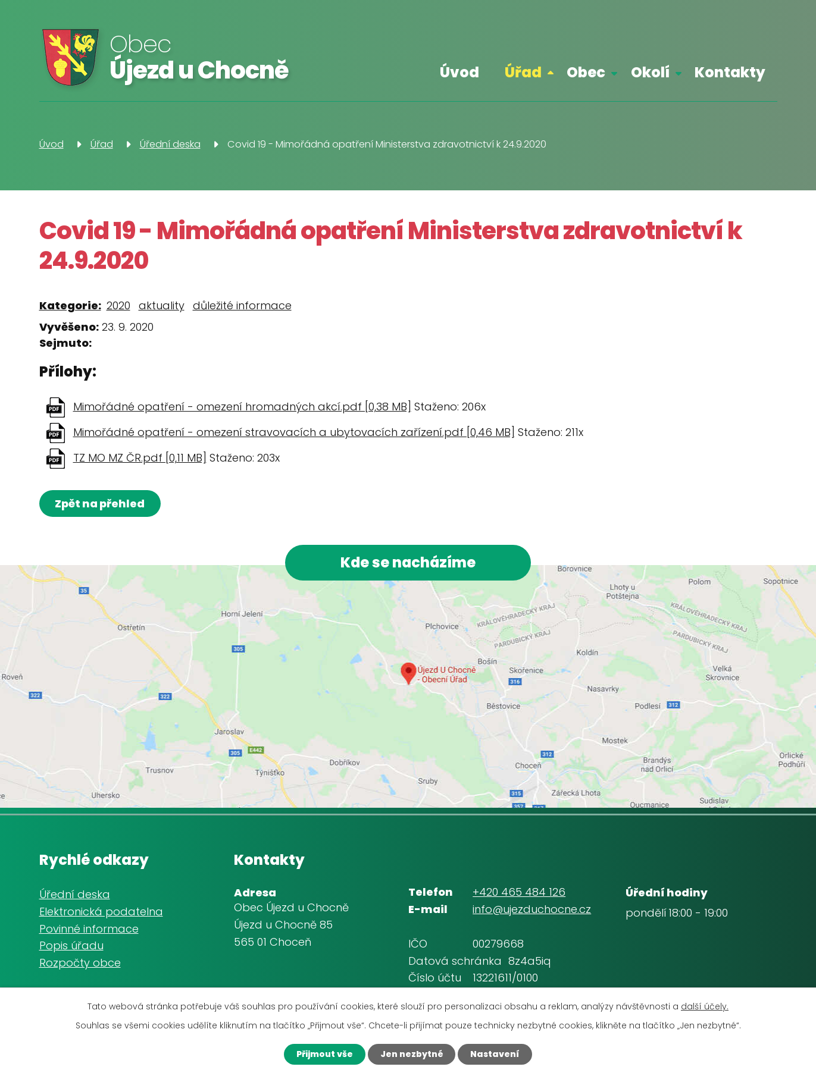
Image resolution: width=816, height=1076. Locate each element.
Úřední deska (170, 144)
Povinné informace (89, 928)
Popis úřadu (71, 945)
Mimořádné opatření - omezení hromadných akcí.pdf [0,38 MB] (242, 406)
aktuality (162, 305)
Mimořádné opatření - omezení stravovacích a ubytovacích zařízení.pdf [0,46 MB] (294, 432)
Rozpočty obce (80, 962)
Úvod (459, 72)
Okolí (650, 72)
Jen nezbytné (411, 1054)
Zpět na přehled (100, 503)
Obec (586, 72)
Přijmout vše (324, 1054)
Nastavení (495, 1054)
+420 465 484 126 (519, 891)
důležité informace (242, 305)
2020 (118, 305)
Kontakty (730, 72)
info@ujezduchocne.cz (532, 909)
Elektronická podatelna (101, 911)
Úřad (523, 72)
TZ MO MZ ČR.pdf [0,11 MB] (140, 457)
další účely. (705, 1006)
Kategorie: (70, 305)
